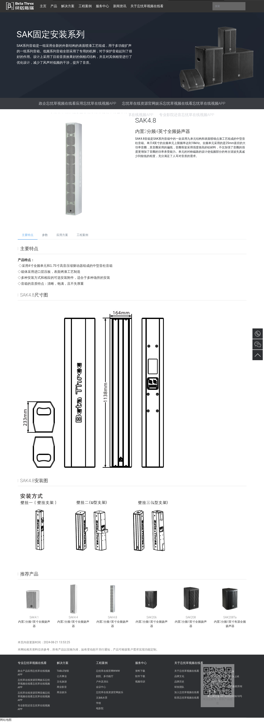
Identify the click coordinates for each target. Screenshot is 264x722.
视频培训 (140, 681)
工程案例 (82, 235)
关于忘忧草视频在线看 (188, 663)
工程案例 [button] (85, 6)
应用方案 (62, 235)
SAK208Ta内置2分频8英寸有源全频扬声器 (230, 622)
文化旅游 (62, 681)
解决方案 (62, 663)
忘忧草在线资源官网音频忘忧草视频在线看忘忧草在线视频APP (34, 696)
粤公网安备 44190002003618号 (224, 696)
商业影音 (62, 687)
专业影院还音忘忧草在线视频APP (34, 707)
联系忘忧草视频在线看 (186, 697)
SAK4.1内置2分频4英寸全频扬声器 (34, 622)
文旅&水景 (101, 697)
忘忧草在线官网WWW (108, 670)
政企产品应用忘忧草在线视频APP (34, 672)
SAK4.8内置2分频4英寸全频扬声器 (112, 622)
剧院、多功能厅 (104, 676)
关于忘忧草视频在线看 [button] (146, 6)
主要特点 (27, 235)
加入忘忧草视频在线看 (186, 692)
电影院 (99, 708)
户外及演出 (102, 681)
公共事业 (62, 676)
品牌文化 (179, 676)
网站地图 (6, 719)
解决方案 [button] (67, 6)
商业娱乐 (62, 692)
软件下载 (140, 676)
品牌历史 (179, 681)
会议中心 (101, 687)
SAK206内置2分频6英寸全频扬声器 (152, 622)
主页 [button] (43, 6)
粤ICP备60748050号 (218, 691)
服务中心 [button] (102, 6)
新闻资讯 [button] (119, 6)
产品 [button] (53, 6)
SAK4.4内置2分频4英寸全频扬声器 (73, 622)
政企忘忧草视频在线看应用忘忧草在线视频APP (77, 103)
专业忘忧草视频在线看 (32, 663)
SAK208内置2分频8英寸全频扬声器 (191, 622)
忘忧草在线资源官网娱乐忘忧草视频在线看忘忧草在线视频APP (173, 103)
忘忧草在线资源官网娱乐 (109, 692)
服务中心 (141, 663)
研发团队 (179, 687)
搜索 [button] (228, 6)
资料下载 (140, 670)
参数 (45, 235)
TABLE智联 (63, 670)
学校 (98, 703)
